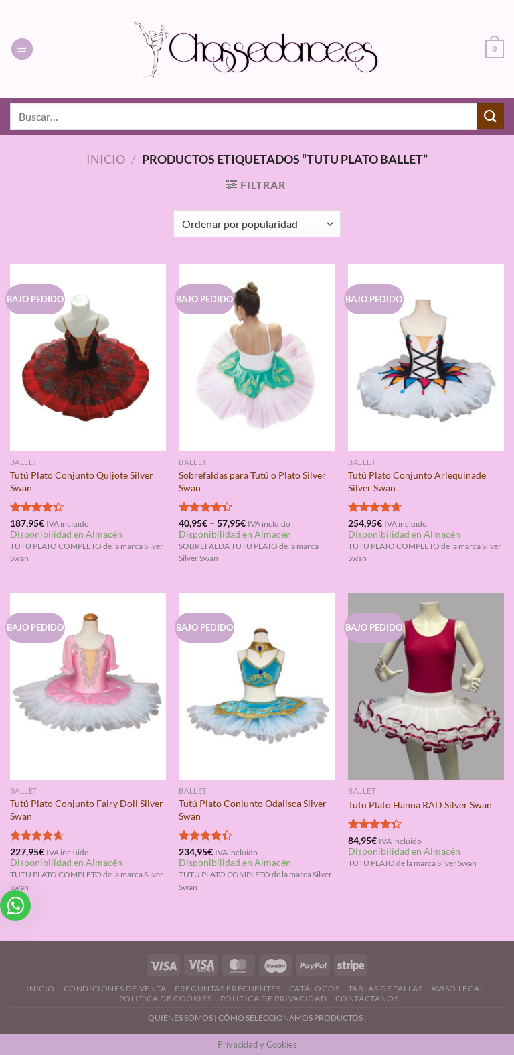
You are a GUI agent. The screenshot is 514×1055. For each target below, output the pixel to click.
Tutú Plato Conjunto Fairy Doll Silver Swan (86, 810)
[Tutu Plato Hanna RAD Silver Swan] (426, 686)
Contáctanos (367, 998)
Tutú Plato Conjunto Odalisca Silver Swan (253, 810)
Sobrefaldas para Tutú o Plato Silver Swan (252, 481)
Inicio (105, 158)
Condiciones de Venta (115, 988)
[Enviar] (490, 116)
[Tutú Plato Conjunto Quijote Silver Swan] (88, 357)
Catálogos (314, 988)
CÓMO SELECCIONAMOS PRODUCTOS (290, 1018)
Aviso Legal (458, 988)
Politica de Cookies (165, 998)
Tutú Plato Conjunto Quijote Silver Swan (81, 481)
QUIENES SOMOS (180, 1018)
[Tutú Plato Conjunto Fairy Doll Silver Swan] (88, 686)
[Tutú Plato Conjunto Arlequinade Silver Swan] (426, 357)
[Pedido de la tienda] (256, 223)
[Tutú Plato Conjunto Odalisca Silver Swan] (257, 686)
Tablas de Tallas (385, 988)
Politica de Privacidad (273, 998)
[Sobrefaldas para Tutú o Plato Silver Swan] (257, 357)
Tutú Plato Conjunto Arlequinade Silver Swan (417, 481)
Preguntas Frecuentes (227, 988)
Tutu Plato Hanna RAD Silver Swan (420, 804)
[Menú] (22, 49)
